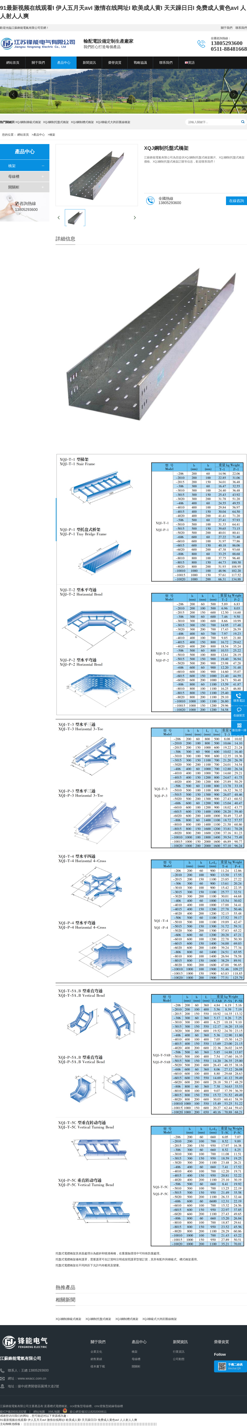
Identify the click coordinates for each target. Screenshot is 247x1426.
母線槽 (13, 176)
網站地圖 (39, 1411)
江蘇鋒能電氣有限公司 (14, 1406)
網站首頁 (23, 134)
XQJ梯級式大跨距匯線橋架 (113, 122)
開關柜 (13, 187)
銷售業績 (96, 1359)
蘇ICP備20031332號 (13, 1411)
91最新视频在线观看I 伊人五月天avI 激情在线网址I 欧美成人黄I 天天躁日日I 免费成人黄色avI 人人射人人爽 (68, 1419)
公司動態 (178, 1359)
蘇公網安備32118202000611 (85, 1411)
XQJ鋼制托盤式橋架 (56, 122)
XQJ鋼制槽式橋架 (82, 122)
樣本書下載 (98, 1366)
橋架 (52, 134)
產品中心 (39, 134)
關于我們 (226, 27)
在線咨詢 (236, 201)
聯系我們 (241, 27)
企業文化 (96, 1351)
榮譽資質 (221, 1342)
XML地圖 (54, 1411)
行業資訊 (178, 1351)
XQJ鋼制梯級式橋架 (28, 122)
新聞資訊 (180, 1342)
